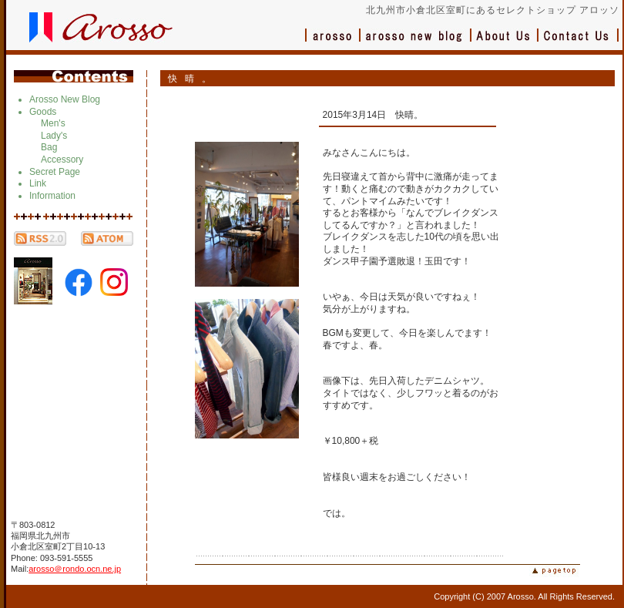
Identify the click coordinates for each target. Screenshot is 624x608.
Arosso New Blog (64, 99)
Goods (42, 111)
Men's (53, 123)
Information (52, 195)
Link (37, 183)
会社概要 (504, 43)
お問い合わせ (578, 43)
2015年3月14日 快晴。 (373, 114)
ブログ (416, 43)
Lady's (54, 135)
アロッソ (333, 43)
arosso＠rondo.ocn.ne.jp (75, 568)
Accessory (62, 159)
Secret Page (54, 171)
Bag (49, 147)
